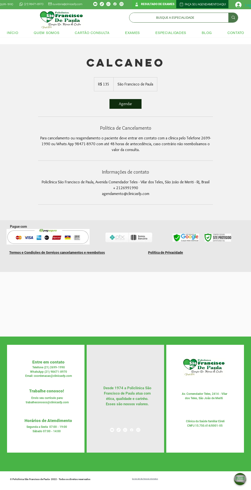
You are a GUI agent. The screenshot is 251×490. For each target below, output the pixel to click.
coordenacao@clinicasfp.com (53, 376)
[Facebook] (115, 4)
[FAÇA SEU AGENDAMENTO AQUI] (202, 4)
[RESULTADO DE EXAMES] (154, 4)
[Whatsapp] (108, 4)
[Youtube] (95, 4)
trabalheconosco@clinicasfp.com (47, 402)
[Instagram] (121, 4)
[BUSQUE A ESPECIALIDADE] (175, 17)
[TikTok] (102, 4)
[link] (125, 104)
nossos (128, 404)
